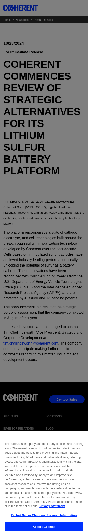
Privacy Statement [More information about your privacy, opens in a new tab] (52, 508)
